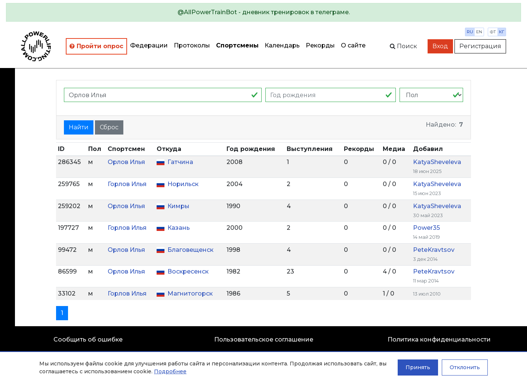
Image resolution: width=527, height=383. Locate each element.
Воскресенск (188, 271)
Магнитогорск (190, 293)
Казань (178, 227)
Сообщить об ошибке (88, 339)
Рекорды (320, 45)
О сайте (353, 45)
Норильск (182, 184)
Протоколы (192, 45)
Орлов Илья (126, 162)
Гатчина (180, 162)
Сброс (109, 127)
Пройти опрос (96, 46)
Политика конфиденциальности (439, 339)
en (479, 31)
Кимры (178, 206)
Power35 (426, 227)
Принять (418, 367)
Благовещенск (190, 249)
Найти (79, 127)
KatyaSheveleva (437, 162)
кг (501, 31)
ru (470, 31)
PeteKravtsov (433, 249)
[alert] (263, 12)
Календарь (282, 45)
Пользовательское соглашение (263, 339)
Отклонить (465, 367)
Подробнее (170, 371)
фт (493, 31)
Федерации (149, 45)
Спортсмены (237, 45)
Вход (440, 46)
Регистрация (480, 46)
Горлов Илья (127, 184)
